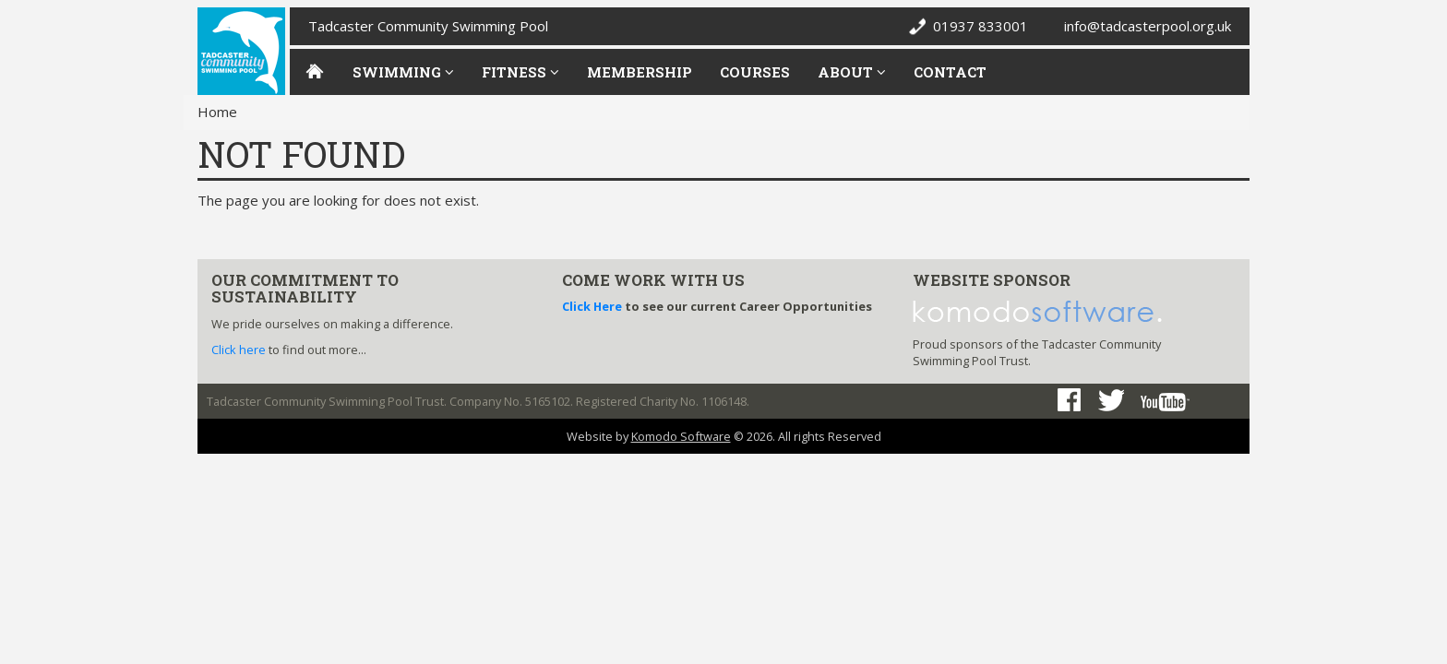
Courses (755, 72)
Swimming (403, 72)
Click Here (592, 306)
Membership (639, 72)
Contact (950, 72)
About (852, 72)
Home (217, 111)
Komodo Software (681, 436)
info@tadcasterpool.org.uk (1147, 26)
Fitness (520, 72)
